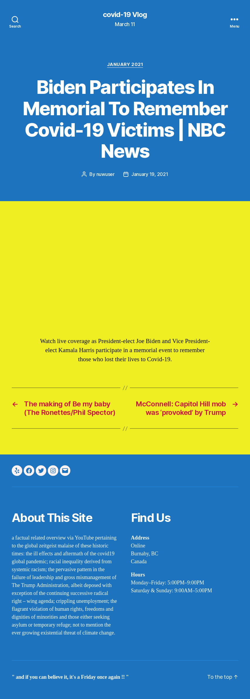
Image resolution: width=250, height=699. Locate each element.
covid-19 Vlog (125, 14)
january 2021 (125, 64)
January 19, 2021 (149, 174)
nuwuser (105, 174)
